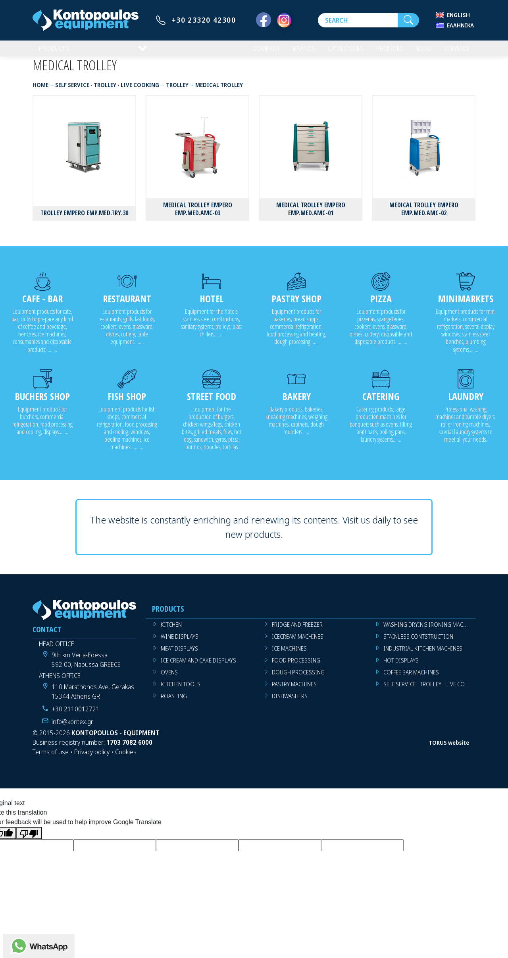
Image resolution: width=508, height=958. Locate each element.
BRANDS (294, 51)
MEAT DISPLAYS (179, 655)
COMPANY (254, 51)
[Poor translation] (29, 839)
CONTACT (454, 51)
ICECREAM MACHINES (297, 643)
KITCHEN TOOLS (180, 690)
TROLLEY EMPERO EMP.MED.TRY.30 (84, 219)
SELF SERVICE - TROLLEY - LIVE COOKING (429, 690)
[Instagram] (284, 20)
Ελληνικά (460, 25)
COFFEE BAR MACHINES (411, 678)
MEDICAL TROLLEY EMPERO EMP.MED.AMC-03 (197, 215)
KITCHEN (171, 631)
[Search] (358, 20)
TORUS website (449, 749)
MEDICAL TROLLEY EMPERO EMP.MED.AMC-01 (310, 215)
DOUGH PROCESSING (298, 678)
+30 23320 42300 (204, 19)
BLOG (419, 51)
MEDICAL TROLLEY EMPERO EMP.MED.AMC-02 (423, 215)
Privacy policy (92, 758)
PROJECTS (384, 51)
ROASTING (174, 702)
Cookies (126, 758)
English (458, 15)
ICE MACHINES (289, 655)
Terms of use (51, 758)
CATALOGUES (338, 51)
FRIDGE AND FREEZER (297, 631)
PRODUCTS (55, 51)
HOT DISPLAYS (401, 666)
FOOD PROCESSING (296, 666)
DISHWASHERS (290, 702)
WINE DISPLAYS (179, 643)
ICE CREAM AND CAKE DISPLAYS (198, 666)
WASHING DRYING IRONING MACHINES (429, 631)
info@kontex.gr (72, 728)
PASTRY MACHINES (294, 690)
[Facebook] (263, 20)
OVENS (169, 678)
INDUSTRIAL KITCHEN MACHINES (422, 655)
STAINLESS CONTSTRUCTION (418, 643)
